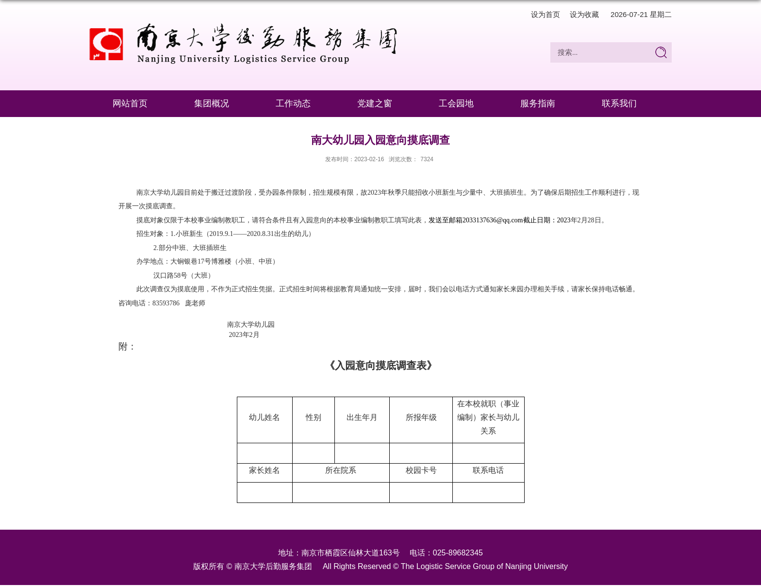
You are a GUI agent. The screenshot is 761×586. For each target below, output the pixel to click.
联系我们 (619, 103)
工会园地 (456, 103)
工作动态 (293, 103)
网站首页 (130, 103)
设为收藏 (584, 14)
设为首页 (545, 14)
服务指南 (537, 103)
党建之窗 (374, 103)
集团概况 (211, 103)
